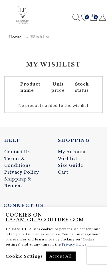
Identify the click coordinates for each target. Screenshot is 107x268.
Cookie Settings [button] (24, 256)
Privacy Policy (21, 172)
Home (15, 37)
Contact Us (17, 151)
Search (76, 17)
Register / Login (102, 17)
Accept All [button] (60, 256)
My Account (72, 151)
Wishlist (84, 17)
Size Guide (70, 165)
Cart (93, 17)
